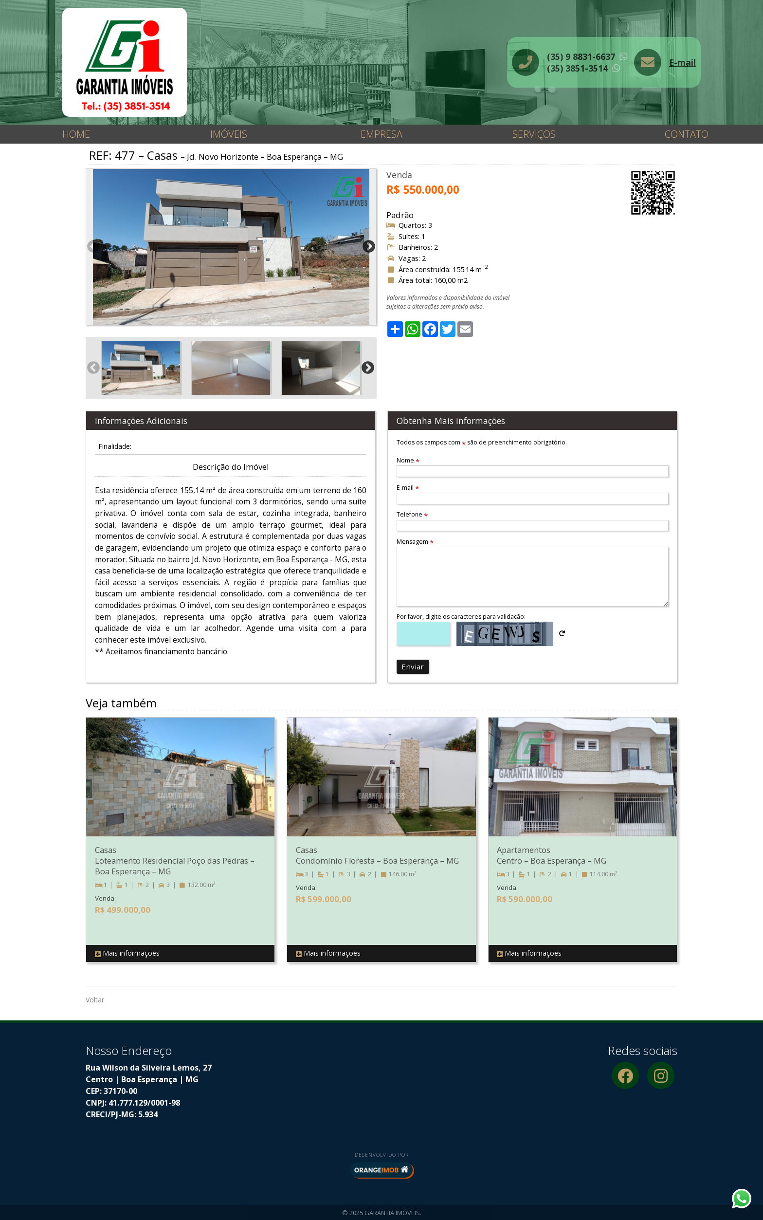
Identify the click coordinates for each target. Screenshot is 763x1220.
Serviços (534, 134)
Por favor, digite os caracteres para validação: (461, 616)
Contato (686, 134)
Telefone (412, 514)
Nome (408, 460)
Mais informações (127, 953)
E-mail (682, 62)
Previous (93, 247)
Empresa (381, 134)
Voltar (95, 999)
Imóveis (228, 134)
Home (76, 134)
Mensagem (415, 541)
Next (369, 247)
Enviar (412, 666)
